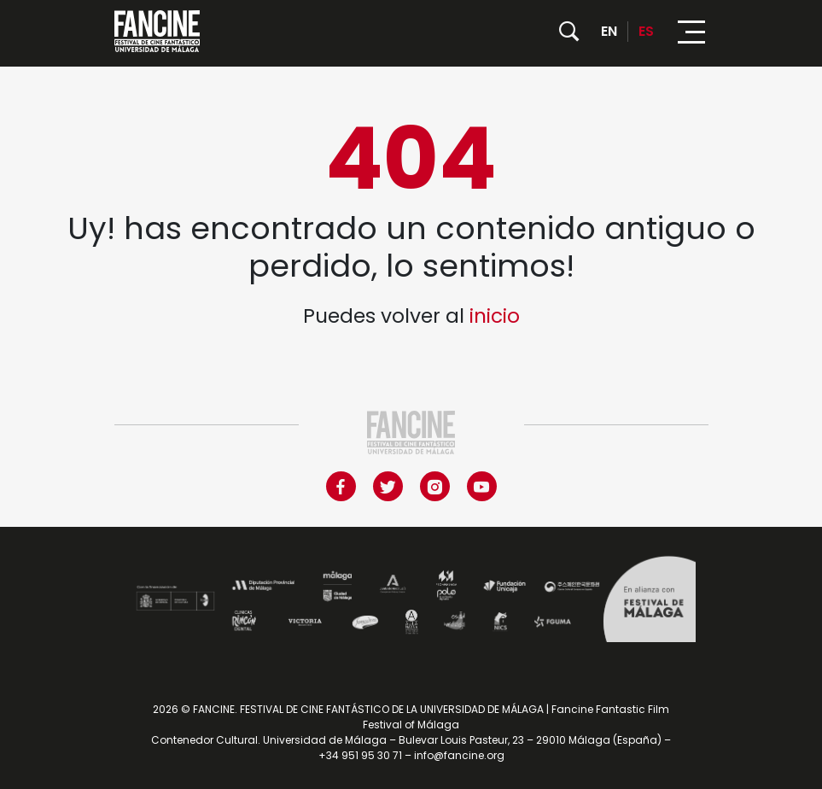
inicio (494, 316)
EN (609, 31)
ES (646, 31)
